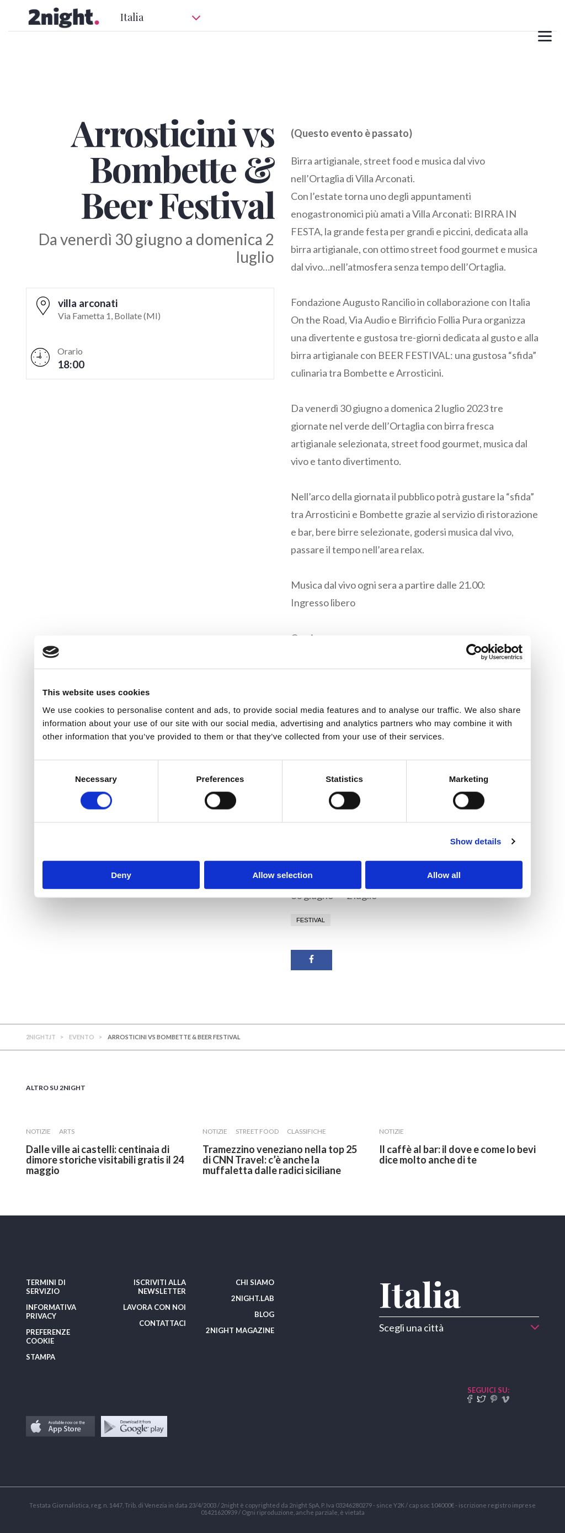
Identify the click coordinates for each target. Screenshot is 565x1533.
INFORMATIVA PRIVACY (51, 1311)
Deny (121, 874)
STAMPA (40, 1356)
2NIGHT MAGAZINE (240, 1330)
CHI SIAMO (255, 1282)
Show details (476, 841)
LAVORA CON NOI (154, 1307)
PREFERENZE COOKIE (48, 1336)
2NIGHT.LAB (252, 1298)
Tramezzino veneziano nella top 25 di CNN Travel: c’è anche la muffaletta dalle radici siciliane (279, 1159)
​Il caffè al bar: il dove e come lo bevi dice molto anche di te (457, 1154)
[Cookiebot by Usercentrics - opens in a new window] (474, 652)
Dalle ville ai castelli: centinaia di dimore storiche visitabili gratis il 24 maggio (105, 1159)
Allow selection (282, 874)
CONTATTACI (162, 1323)
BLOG (264, 1314)
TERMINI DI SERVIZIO (46, 1287)
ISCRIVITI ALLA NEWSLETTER (160, 1287)
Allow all (444, 874)
